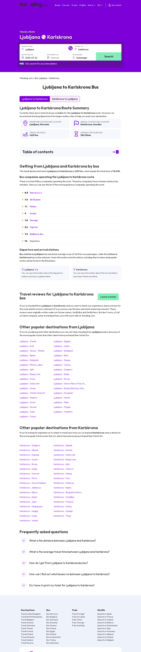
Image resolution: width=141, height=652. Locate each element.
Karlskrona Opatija (63, 511)
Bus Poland (51, 634)
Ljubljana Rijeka (27, 355)
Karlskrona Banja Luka (65, 459)
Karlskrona (86, 124)
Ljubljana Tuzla (27, 411)
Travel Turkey (27, 628)
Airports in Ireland (105, 619)
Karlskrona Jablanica (30, 487)
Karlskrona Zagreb (63, 445)
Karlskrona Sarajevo (30, 445)
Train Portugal (78, 614)
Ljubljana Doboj (28, 416)
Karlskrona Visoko (29, 459)
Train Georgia (78, 622)
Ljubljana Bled (61, 355)
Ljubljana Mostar (28, 407)
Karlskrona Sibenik (29, 450)
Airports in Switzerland (107, 625)
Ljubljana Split (27, 369)
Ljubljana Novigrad (63, 393)
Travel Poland (27, 634)
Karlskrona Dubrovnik (64, 454)
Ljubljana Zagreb (62, 341)
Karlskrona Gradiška (64, 497)
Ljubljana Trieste (28, 341)
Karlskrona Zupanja (29, 454)
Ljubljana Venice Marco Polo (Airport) (72, 383)
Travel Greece (27, 622)
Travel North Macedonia (31, 617)
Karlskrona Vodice (29, 520)
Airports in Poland (105, 637)
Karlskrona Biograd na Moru (68, 492)
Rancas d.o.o (36, 192)
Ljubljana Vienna (62, 364)
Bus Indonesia (52, 643)
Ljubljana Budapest (63, 350)
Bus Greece (51, 625)
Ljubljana (34, 124)
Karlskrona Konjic (28, 515)
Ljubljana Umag (27, 388)
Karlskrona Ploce (28, 478)
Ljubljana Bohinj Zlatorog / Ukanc (70, 388)
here (48, 276)
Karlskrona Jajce (28, 501)
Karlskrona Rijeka (62, 487)
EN (100, 5)
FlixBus (33, 206)
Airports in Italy (104, 628)
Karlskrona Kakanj (63, 473)
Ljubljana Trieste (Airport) (32, 393)
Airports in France (105, 617)
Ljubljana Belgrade (29, 360)
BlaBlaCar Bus (36, 234)
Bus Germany (52, 619)
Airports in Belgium (105, 640)
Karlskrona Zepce (28, 492)
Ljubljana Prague (62, 407)
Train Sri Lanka (78, 617)
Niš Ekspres (35, 199)
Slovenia (44, 124)
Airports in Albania (105, 634)
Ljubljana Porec (28, 378)
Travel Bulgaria (27, 619)
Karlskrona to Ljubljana (65, 98)
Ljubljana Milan (61, 402)
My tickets (114, 5)
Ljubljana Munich (62, 397)
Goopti (33, 213)
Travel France (27, 631)
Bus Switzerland (53, 637)
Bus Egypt (50, 631)
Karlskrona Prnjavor (64, 501)
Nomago (34, 220)
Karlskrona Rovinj (28, 464)
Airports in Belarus (105, 622)
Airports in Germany (106, 631)
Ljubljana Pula (27, 346)
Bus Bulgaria (51, 617)
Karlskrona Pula (62, 478)
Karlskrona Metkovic (64, 483)
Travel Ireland (27, 640)
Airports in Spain (104, 614)
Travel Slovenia (27, 637)
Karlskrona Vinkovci (64, 468)
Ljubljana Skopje (62, 360)
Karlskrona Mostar (63, 450)
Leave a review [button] (108, 296)
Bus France (51, 628)
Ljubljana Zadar (61, 374)
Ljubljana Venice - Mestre (32, 350)
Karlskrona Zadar (28, 497)
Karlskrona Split (62, 464)
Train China (77, 619)
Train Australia (78, 625)
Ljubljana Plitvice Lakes (31, 364)
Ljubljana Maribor (28, 397)
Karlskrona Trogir (62, 515)
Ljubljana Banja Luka (30, 374)
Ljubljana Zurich (28, 402)
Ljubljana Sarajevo (63, 369)
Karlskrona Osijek (28, 468)
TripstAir (34, 227)
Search (108, 56)
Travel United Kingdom (31, 614)
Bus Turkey (51, 640)
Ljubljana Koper (62, 346)
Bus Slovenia (51, 622)
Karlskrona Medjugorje (31, 506)
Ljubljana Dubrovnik (29, 383)
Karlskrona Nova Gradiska (33, 483)
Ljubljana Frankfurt (63, 411)
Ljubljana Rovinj (62, 378)
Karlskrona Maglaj (29, 511)
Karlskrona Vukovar (30, 473)
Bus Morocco (52, 614)
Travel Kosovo (27, 643)
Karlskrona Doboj (63, 506)
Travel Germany (28, 625)
